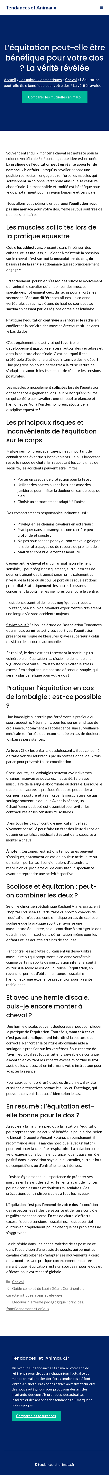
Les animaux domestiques (40, 79)
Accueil (10, 79)
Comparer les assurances (36, 1416)
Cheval (71, 79)
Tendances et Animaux (31, 7)
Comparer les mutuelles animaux (54, 97)
